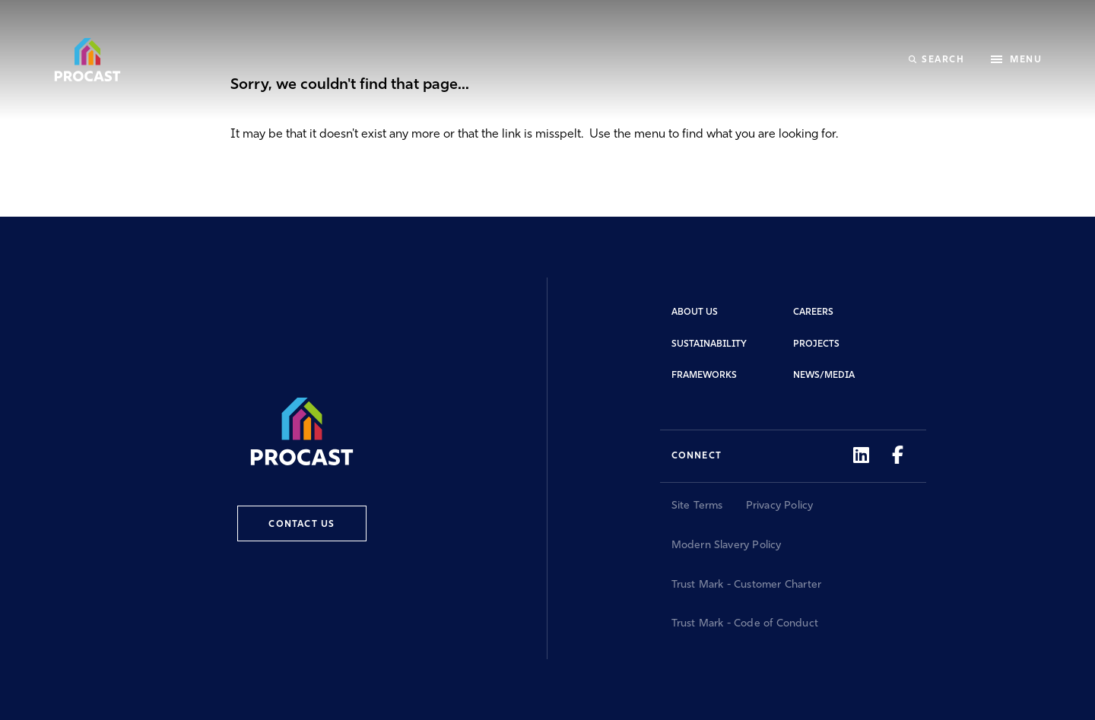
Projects (816, 344)
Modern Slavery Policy (726, 545)
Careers (813, 312)
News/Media (824, 375)
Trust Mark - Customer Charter (746, 585)
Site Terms (697, 506)
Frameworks (704, 375)
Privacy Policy (780, 506)
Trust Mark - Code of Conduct (745, 624)
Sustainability (709, 344)
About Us (694, 312)
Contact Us (301, 524)
